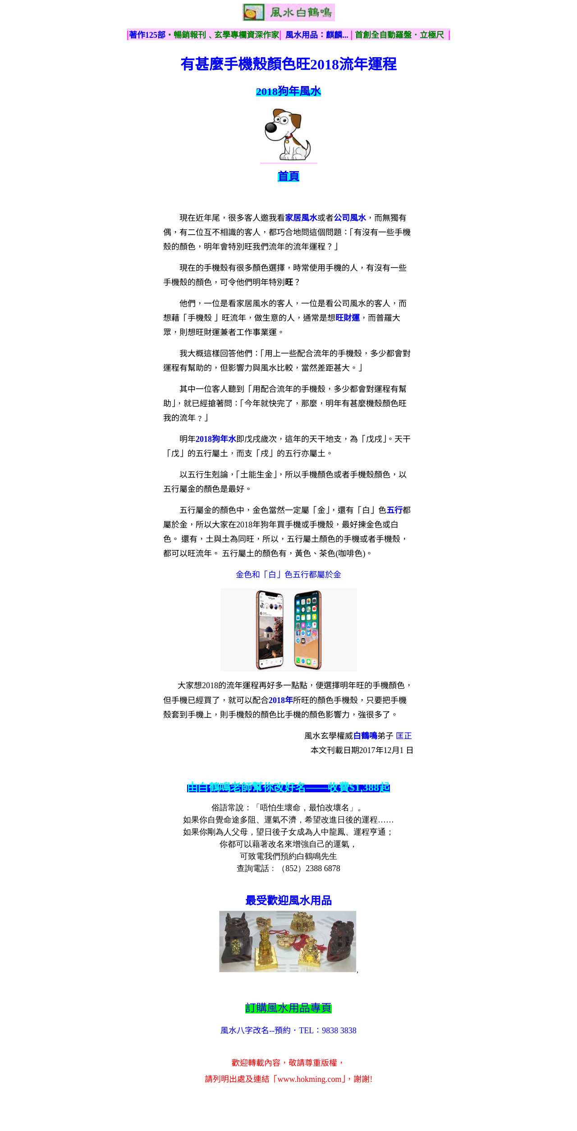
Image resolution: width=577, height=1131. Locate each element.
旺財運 (347, 317)
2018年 (281, 700)
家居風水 (301, 218)
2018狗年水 (216, 439)
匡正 (404, 735)
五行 (394, 510)
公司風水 (350, 218)
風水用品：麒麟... (316, 35)
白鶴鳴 (365, 735)
